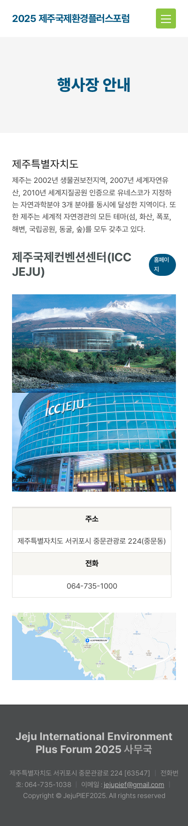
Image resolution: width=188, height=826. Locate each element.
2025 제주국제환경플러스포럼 (70, 18)
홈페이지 (161, 264)
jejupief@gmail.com (134, 785)
